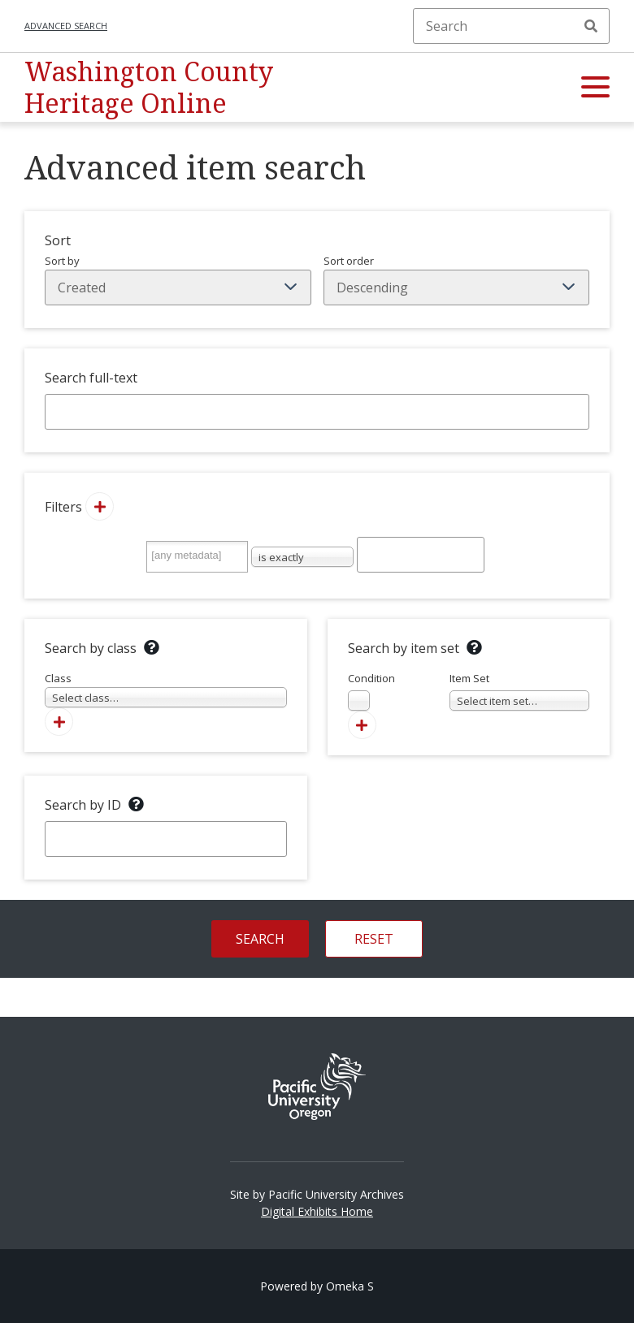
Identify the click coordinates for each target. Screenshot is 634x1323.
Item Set (519, 691)
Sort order (457, 279)
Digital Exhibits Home (317, 1211)
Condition (371, 691)
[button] (595, 87)
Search (591, 26)
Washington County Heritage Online (148, 86)
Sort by (178, 279)
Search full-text (91, 378)
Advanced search (65, 25)
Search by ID (83, 805)
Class (166, 689)
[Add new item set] (362, 725)
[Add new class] (59, 721)
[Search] (511, 26)
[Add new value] (99, 506)
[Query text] (420, 555)
